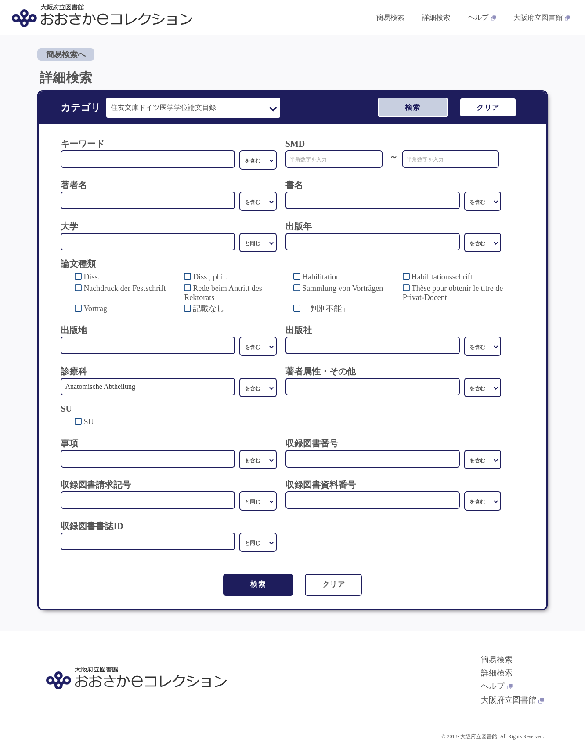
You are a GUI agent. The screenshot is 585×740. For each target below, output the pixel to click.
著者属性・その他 (320, 371)
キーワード (83, 144)
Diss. (91, 276)
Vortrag (95, 308)
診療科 (74, 371)
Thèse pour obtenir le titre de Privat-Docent (453, 293)
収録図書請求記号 (96, 485)
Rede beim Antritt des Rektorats (223, 293)
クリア (488, 107)
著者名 (74, 185)
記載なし (208, 308)
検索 (412, 107)
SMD (295, 144)
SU (88, 421)
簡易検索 (497, 659)
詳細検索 (497, 672)
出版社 (298, 330)
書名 (294, 185)
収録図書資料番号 (320, 485)
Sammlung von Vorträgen (342, 288)
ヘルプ (497, 686)
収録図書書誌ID (92, 526)
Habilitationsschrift (442, 276)
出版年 (298, 226)
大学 (69, 226)
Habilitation (321, 276)
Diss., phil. (210, 276)
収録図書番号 (311, 443)
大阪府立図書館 (512, 700)
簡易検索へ (66, 54)
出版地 (74, 330)
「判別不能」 (326, 308)
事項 (69, 443)
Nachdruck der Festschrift (124, 288)
